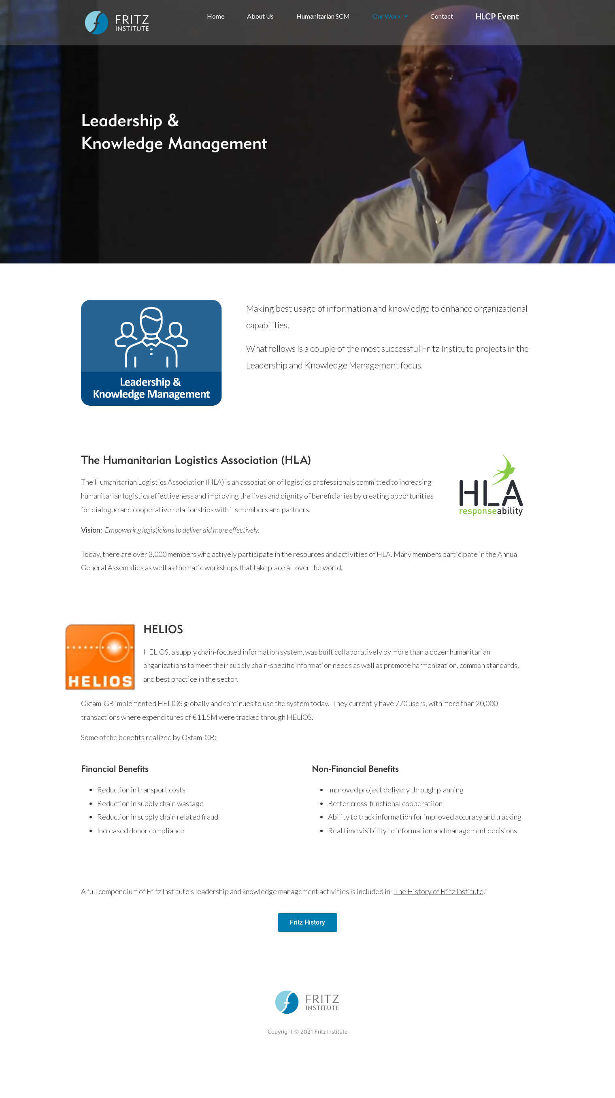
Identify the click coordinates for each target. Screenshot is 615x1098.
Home (215, 16)
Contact (441, 16)
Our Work (390, 16)
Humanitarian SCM (323, 16)
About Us (260, 16)
